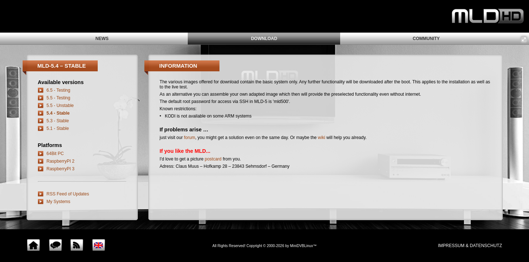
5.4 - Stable (58, 113)
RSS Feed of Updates (68, 193)
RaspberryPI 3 (61, 168)
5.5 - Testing (58, 97)
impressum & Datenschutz (470, 245)
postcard (213, 159)
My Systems (58, 201)
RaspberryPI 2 (61, 161)
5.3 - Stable (58, 120)
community (426, 38)
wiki (321, 137)
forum (189, 137)
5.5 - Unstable (60, 105)
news (102, 38)
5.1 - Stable (58, 128)
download (264, 38)
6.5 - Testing (58, 90)
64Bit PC (55, 153)
